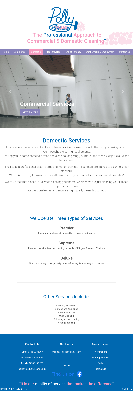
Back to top (127, 389)
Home (6, 52)
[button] (10, 91)
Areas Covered (53, 52)
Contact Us (124, 52)
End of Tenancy (73, 52)
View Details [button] (30, 112)
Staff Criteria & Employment (100, 52)
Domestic (36, 52)
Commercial (20, 52)
